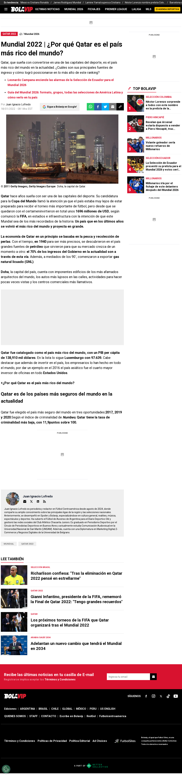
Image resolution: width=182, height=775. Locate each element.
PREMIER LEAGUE (116, 9)
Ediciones (10, 708)
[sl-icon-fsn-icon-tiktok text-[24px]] (168, 696)
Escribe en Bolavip (71, 716)
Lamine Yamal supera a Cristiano (102, 2)
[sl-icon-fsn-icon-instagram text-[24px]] (153, 696)
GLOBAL (67, 708)
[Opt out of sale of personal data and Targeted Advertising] (6, 769)
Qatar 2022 (27, 544)
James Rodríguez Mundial (67, 2)
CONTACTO (48, 716)
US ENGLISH (107, 708)
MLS (148, 9)
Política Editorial (79, 741)
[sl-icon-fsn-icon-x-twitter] (161, 696)
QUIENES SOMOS (15, 716)
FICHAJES (94, 9)
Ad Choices (100, 741)
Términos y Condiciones (60, 679)
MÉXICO (81, 708)
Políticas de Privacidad (52, 741)
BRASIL (43, 708)
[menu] (6, 9)
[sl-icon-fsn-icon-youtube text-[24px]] (176, 696)
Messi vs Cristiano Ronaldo (35, 2)
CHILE (55, 708)
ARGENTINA (27, 708)
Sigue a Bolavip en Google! (62, 106)
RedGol (91, 716)
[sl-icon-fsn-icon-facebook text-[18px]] (146, 696)
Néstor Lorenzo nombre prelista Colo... (145, 2)
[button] (98, 106)
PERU (93, 708)
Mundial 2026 (73, 9)
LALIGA (136, 9)
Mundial (9, 544)
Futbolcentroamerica (112, 716)
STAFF (33, 716)
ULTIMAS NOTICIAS (47, 9)
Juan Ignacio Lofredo (18, 104)
